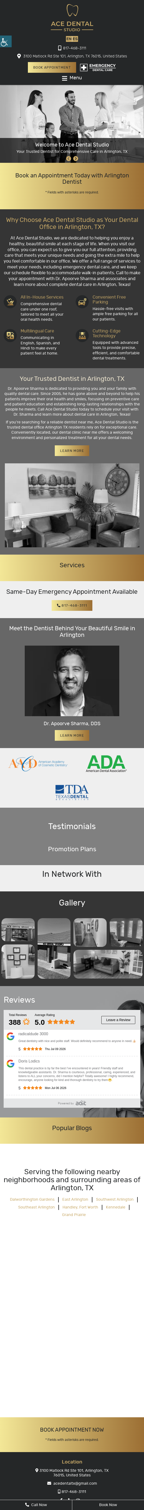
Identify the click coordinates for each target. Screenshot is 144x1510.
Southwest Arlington (115, 1199)
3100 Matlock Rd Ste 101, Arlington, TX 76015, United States (72, 56)
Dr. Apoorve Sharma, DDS (72, 723)
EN (69, 39)
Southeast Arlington (36, 1207)
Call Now (36, 1505)
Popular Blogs (72, 1128)
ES (75, 39)
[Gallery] (18, 929)
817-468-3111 (72, 48)
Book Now (108, 1505)
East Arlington (75, 1199)
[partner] (38, 763)
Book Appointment (52, 67)
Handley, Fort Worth (80, 1207)
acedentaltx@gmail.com (72, 1483)
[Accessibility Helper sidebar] (6, 41)
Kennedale (115, 1207)
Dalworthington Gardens (32, 1199)
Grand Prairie (74, 1215)
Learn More (72, 450)
